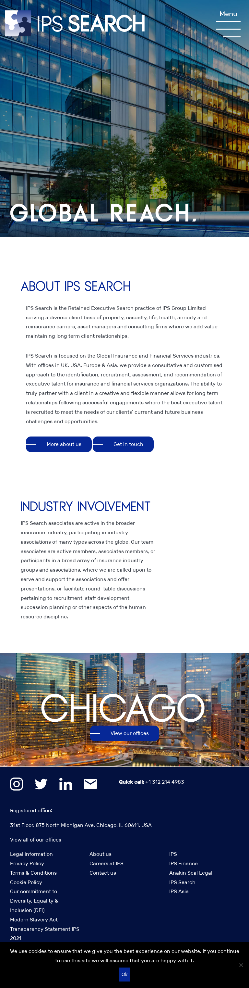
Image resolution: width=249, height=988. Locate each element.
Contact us (102, 873)
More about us (64, 444)
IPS (173, 854)
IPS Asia (179, 891)
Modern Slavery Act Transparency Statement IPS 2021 (44, 929)
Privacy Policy (27, 863)
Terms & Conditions (33, 873)
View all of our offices (35, 840)
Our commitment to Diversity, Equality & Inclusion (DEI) (34, 900)
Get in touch (128, 444)
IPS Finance (183, 863)
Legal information (31, 854)
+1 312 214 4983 (151, 782)
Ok (124, 974)
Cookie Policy (26, 882)
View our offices (130, 733)
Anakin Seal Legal (190, 873)
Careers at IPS (106, 863)
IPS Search (182, 882)
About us (100, 854)
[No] (241, 965)
